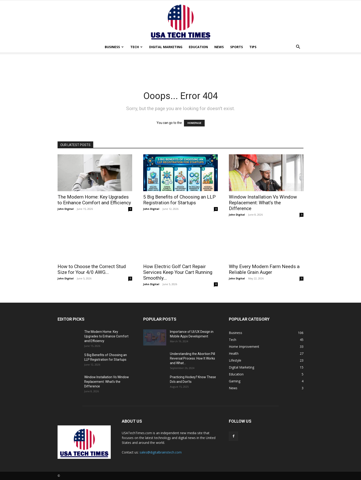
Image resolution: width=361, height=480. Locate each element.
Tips (252, 47)
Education (198, 47)
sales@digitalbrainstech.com (161, 452)
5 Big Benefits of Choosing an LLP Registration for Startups (179, 199)
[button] (297, 47)
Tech (136, 47)
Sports (236, 47)
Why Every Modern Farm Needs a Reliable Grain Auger (264, 269)
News (219, 47)
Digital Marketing (165, 47)
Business (114, 47)
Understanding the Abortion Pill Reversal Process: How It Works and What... (192, 358)
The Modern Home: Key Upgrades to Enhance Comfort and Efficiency (94, 199)
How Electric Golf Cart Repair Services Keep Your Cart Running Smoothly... (177, 272)
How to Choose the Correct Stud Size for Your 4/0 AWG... (92, 269)
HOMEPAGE (194, 123)
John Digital (66, 209)
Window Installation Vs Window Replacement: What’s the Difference (263, 202)
